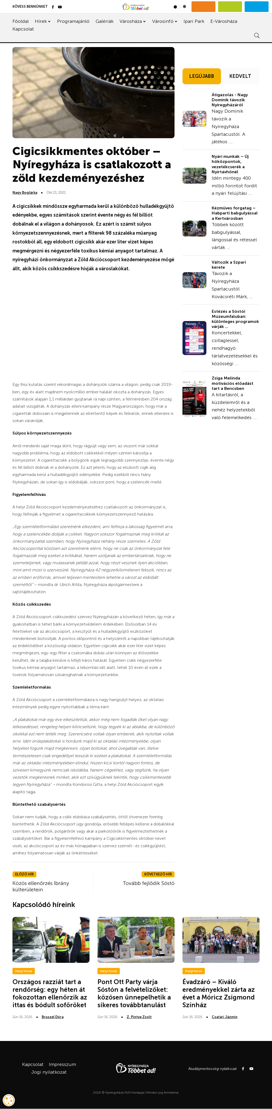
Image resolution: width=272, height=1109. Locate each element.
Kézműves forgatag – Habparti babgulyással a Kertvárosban (235, 213)
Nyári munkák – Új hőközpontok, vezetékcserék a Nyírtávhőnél (230, 164)
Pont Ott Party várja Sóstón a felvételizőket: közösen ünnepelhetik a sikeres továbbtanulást (134, 993)
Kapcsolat (23, 29)
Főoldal (20, 21)
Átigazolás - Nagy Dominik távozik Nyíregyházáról (230, 99)
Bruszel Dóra (52, 1017)
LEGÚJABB (201, 76)
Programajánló (73, 21)
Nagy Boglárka (24, 193)
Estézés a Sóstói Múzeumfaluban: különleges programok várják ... (235, 319)
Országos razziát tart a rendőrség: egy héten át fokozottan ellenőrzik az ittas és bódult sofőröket (49, 993)
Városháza (131, 21)
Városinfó (162, 21)
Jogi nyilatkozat (49, 1072)
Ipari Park (194, 21)
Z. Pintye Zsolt (139, 1017)
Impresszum (62, 1064)
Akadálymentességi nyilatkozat (212, 1069)
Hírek (41, 21)
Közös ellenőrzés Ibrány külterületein (40, 886)
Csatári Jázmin (224, 1017)
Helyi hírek (23, 971)
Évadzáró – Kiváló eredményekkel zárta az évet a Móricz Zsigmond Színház (218, 993)
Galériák (104, 21)
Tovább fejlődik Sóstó (149, 883)
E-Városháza (223, 21)
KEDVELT (240, 76)
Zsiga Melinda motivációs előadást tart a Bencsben (232, 383)
